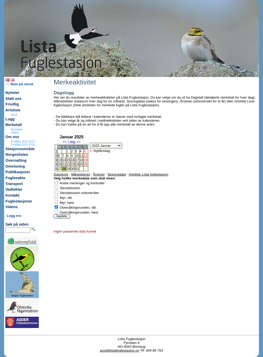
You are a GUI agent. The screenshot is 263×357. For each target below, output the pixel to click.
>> (79, 142)
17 (77, 160)
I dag (72, 142)
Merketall (13, 125)
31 (77, 169)
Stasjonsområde (20, 149)
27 (60, 169)
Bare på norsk (20, 84)
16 (73, 160)
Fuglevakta (15, 178)
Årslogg (99, 174)
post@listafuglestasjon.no (119, 350)
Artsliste (13, 110)
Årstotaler (17, 129)
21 (64, 164)
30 (73, 169)
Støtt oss (13, 99)
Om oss (12, 137)
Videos (11, 207)
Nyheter (12, 93)
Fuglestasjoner (18, 201)
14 (64, 160)
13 (60, 160)
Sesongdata (117, 174)
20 (60, 164)
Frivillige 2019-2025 (23, 141)
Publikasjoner (17, 172)
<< (65, 142)
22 (68, 164)
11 (81, 156)
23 (73, 164)
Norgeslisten (16, 154)
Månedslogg (80, 174)
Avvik (14, 114)
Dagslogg (61, 174)
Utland (15, 132)
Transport (14, 184)
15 (68, 160)
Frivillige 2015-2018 (23, 144)
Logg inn (14, 216)
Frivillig (12, 104)
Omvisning (15, 166)
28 (64, 169)
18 (81, 160)
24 (77, 164)
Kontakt (12, 195)
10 (77, 156)
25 (81, 164)
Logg (10, 119)
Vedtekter (13, 189)
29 (68, 169)
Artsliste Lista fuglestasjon (148, 174)
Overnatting (15, 160)
